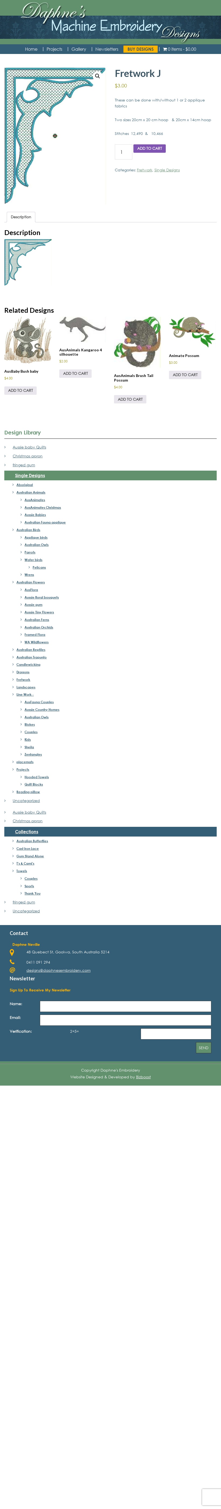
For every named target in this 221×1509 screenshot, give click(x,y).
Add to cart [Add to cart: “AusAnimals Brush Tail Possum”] (130, 399)
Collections (26, 831)
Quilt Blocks (34, 784)
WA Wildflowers (37, 642)
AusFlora (31, 589)
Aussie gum (33, 604)
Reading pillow (28, 792)
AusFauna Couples (39, 702)
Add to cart (149, 148)
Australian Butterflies (32, 841)
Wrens (29, 574)
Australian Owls (37, 544)
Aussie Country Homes (42, 709)
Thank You (32, 893)
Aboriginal (24, 484)
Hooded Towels (37, 777)
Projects (22, 769)
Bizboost (143, 1076)
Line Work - (25, 694)
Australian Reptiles (30, 649)
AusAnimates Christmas (43, 507)
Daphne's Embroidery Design (110, 23)
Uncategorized (26, 800)
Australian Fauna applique (45, 522)
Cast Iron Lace (27, 848)
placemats (24, 762)
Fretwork (144, 169)
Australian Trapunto (31, 657)
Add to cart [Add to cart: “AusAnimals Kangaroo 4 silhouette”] (75, 373)
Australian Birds (28, 530)
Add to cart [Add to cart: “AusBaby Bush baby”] (20, 390)
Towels (21, 871)
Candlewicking (28, 664)
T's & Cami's (25, 863)
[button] (97, 76)
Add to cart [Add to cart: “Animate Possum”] (185, 374)
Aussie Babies (35, 514)
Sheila (29, 747)
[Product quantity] (123, 151)
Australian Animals (30, 492)
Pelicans (39, 567)
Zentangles (33, 754)
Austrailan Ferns (37, 619)
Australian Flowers (30, 582)
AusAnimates (35, 500)
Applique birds (36, 537)
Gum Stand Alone (30, 856)
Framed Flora (35, 634)
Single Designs (167, 169)
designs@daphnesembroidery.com (58, 970)
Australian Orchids (39, 627)
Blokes (30, 724)
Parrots (30, 552)
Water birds (33, 560)
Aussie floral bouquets (42, 597)
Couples (31, 732)
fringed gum (24, 464)
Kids (28, 739)
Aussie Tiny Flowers (39, 612)
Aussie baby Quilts (29, 447)
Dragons (22, 672)
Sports (29, 886)
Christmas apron (28, 455)
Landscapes (25, 687)
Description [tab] (21, 216)
